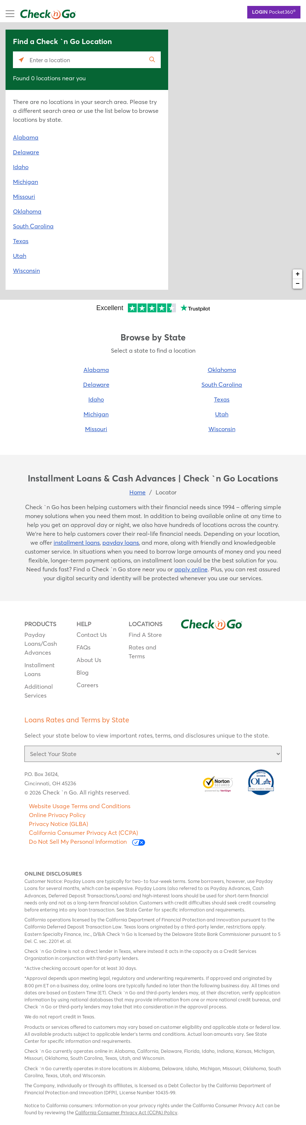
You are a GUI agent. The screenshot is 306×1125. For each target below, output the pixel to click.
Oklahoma (27, 211)
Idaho (20, 167)
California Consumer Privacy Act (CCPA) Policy (126, 1112)
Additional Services (38, 691)
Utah (19, 255)
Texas (20, 241)
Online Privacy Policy (57, 815)
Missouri (24, 196)
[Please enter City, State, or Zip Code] (87, 59)
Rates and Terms (142, 652)
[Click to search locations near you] (21, 59)
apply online (191, 569)
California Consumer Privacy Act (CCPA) (83, 832)
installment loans (77, 542)
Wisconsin (26, 270)
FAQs (83, 647)
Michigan (25, 181)
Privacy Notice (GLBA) (58, 823)
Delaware (26, 152)
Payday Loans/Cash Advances (40, 643)
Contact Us (91, 634)
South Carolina (33, 226)
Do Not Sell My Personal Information (87, 842)
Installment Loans (39, 669)
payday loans (120, 542)
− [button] (298, 283)
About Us (88, 660)
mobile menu (32, 13)
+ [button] (298, 274)
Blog (82, 672)
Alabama (25, 137)
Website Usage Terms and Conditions (79, 806)
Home (137, 492)
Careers (87, 685)
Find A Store (145, 634)
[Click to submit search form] (152, 59)
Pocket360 (274, 11)
